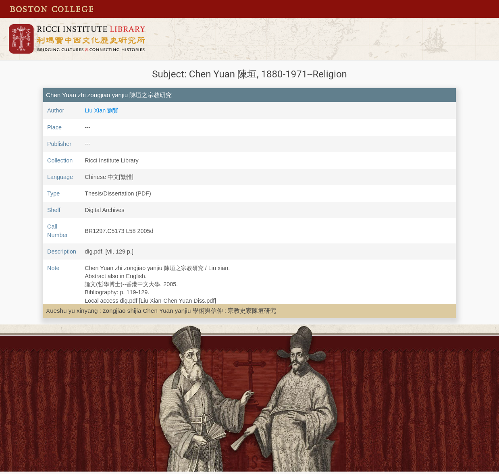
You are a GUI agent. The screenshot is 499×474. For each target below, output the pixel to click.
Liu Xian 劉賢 (102, 110)
